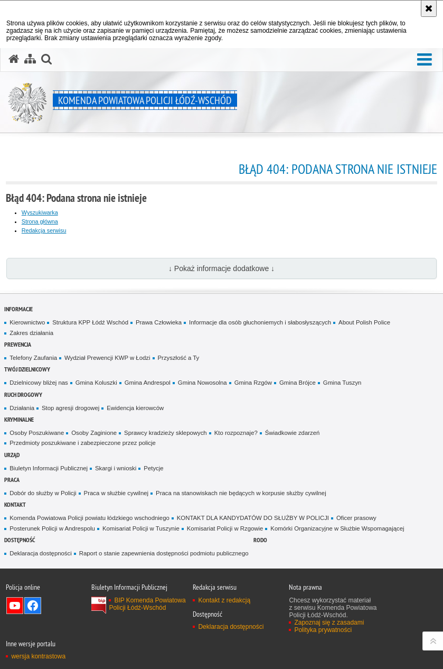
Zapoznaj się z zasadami (329, 622)
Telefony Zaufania (33, 358)
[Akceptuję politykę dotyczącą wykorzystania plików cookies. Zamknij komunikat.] (429, 8)
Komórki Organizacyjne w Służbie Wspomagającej (337, 528)
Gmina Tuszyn (342, 382)
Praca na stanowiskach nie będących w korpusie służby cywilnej (241, 493)
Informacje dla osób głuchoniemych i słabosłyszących (260, 322)
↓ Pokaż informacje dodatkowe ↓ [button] (221, 268)
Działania (22, 408)
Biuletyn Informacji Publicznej (49, 468)
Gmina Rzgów (253, 382)
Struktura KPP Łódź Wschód (90, 322)
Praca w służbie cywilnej (116, 493)
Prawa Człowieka (159, 322)
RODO (260, 540)
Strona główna (40, 221)
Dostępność (19, 540)
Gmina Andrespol (148, 382)
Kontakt (15, 504)
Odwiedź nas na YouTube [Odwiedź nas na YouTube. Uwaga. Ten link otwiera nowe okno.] (14, 605)
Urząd (12, 455)
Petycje (153, 468)
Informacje (18, 309)
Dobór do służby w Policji (43, 493)
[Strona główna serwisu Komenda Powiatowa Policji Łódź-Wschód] (13, 59)
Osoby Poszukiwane (37, 433)
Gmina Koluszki (96, 382)
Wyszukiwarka (40, 212)
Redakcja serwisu (44, 230)
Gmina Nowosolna (202, 382)
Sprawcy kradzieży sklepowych (165, 433)
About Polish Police (364, 322)
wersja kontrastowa (38, 656)
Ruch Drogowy (23, 394)
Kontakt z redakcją (224, 600)
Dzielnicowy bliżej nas (39, 382)
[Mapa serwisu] (30, 59)
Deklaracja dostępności (40, 553)
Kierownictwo (27, 322)
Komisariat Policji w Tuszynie (141, 528)
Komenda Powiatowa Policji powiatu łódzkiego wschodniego (89, 518)
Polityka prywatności (323, 630)
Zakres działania (31, 333)
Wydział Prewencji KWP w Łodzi (107, 358)
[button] (424, 60)
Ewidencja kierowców (135, 408)
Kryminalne (19, 419)
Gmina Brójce (297, 382)
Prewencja (17, 344)
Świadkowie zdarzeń (292, 433)
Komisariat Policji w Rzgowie (225, 528)
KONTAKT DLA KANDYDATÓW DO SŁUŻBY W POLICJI (253, 518)
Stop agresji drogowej (70, 408)
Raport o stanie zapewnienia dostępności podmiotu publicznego (164, 553)
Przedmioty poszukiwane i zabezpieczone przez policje (83, 443)
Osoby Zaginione (94, 433)
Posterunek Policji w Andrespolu (52, 528)
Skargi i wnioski (115, 468)
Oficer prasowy (356, 518)
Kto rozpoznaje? (236, 433)
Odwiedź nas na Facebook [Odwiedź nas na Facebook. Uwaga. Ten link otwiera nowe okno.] (32, 605)
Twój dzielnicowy (27, 369)
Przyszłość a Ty (179, 358)
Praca (12, 480)
